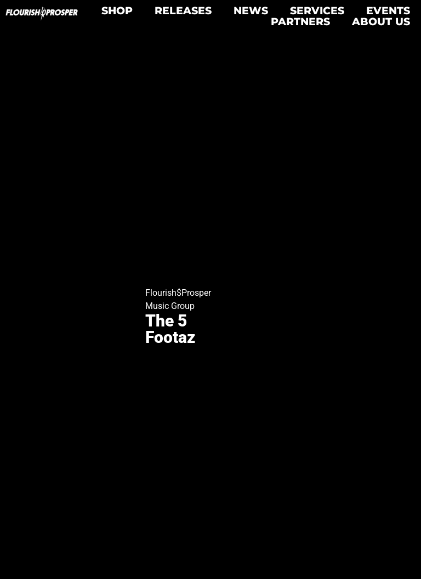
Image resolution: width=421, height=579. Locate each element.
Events (388, 10)
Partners (300, 21)
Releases (183, 10)
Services (317, 10)
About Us (381, 21)
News (251, 10)
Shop (117, 10)
